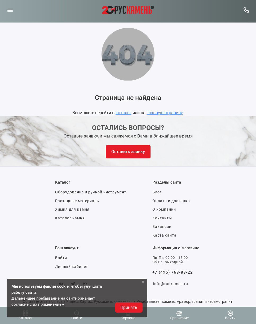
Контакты (162, 218)
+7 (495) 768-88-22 (172, 272)
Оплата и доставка (171, 201)
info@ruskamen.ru (170, 284)
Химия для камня (72, 209)
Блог (157, 192)
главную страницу (165, 112)
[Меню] (10, 10)
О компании (164, 209)
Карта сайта (164, 235)
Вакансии (161, 226)
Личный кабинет (71, 266)
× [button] (143, 282)
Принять (128, 307)
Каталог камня (70, 218)
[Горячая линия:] (246, 10)
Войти (61, 258)
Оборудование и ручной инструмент (90, 192)
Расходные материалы (77, 201)
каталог (123, 112)
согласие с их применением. (38, 304)
